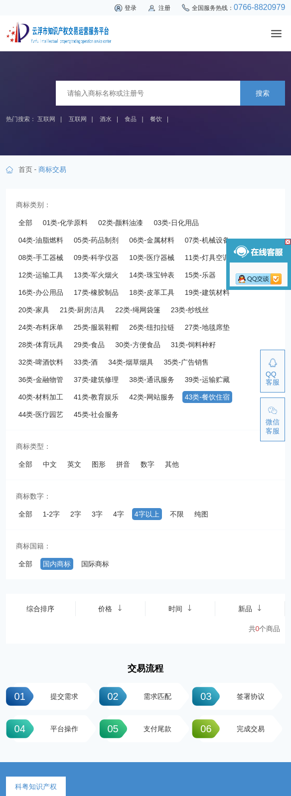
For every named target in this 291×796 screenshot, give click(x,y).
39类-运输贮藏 (207, 380)
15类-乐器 (200, 275)
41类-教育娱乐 (96, 397)
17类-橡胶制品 (96, 292)
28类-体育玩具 (40, 345)
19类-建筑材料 (207, 292)
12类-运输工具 (40, 275)
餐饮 (156, 119)
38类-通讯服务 (151, 380)
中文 (50, 464)
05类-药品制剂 (96, 240)
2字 (75, 514)
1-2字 (51, 514)
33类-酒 (86, 362)
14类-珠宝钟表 (151, 275)
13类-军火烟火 (96, 275)
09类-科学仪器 (96, 258)
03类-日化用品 (175, 223)
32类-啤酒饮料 (40, 362)
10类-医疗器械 (151, 258)
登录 (131, 7)
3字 (97, 514)
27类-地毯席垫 (207, 327)
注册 (164, 7)
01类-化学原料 (65, 223)
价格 (110, 608)
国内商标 (57, 564)
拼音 (123, 464)
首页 (25, 169)
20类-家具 (33, 310)
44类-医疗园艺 (40, 414)
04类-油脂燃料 (40, 240)
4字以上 (147, 514)
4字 (118, 514)
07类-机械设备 (207, 240)
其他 (172, 464)
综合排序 (40, 609)
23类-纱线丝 (190, 310)
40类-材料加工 (40, 397)
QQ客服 (273, 378)
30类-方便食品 (137, 345)
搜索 (263, 93)
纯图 (201, 514)
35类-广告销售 (186, 362)
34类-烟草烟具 (130, 362)
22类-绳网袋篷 (137, 310)
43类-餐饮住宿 (207, 397)
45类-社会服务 (96, 414)
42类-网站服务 (151, 397)
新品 (250, 608)
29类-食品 (89, 345)
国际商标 (95, 564)
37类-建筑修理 (96, 380)
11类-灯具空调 (207, 258)
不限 (177, 514)
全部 (25, 223)
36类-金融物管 (40, 380)
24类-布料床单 (40, 327)
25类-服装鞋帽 (96, 327)
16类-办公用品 (40, 292)
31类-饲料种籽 (193, 345)
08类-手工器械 (40, 258)
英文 (74, 464)
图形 (99, 464)
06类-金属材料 (151, 240)
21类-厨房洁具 (82, 310)
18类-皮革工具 (151, 292)
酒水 (106, 119)
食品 (131, 119)
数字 (147, 464)
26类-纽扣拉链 (151, 327)
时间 (180, 608)
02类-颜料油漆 (120, 223)
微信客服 (273, 426)
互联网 (46, 119)
